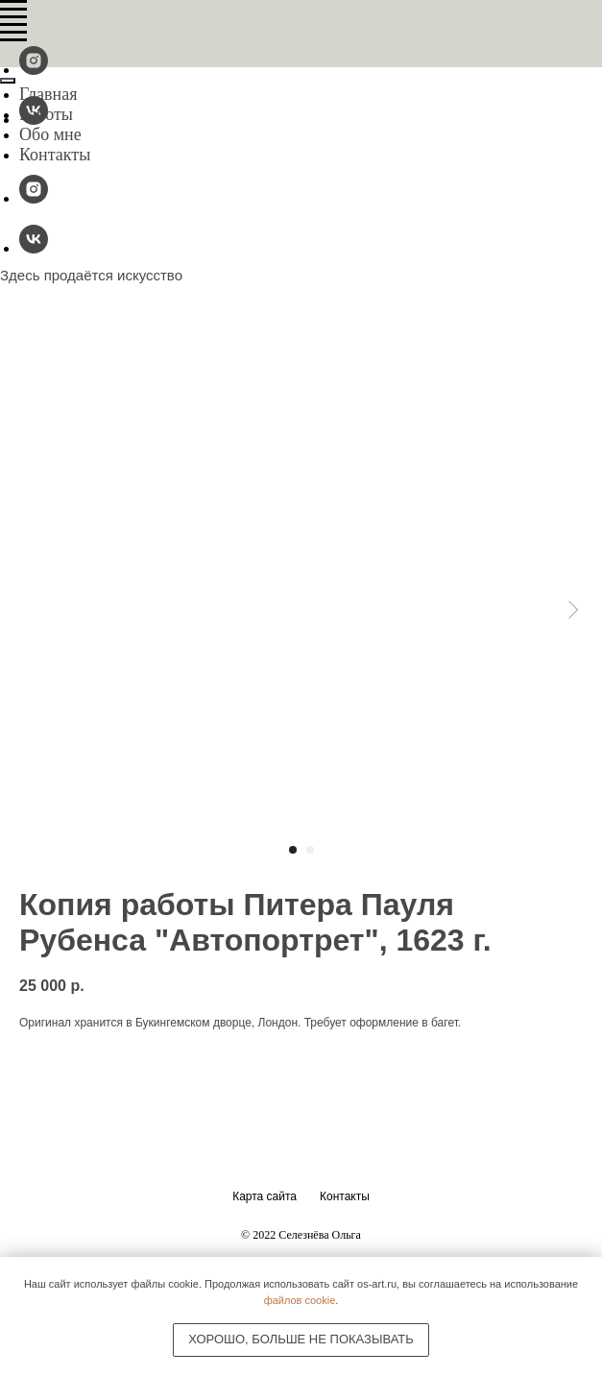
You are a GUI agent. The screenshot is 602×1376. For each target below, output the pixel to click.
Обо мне (50, 134)
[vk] (33, 248)
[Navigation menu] (13, 9)
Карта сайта (264, 1196)
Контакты (54, 154)
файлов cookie (300, 1300)
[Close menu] (7, 81)
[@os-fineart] (33, 69)
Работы (46, 114)
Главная (48, 94)
